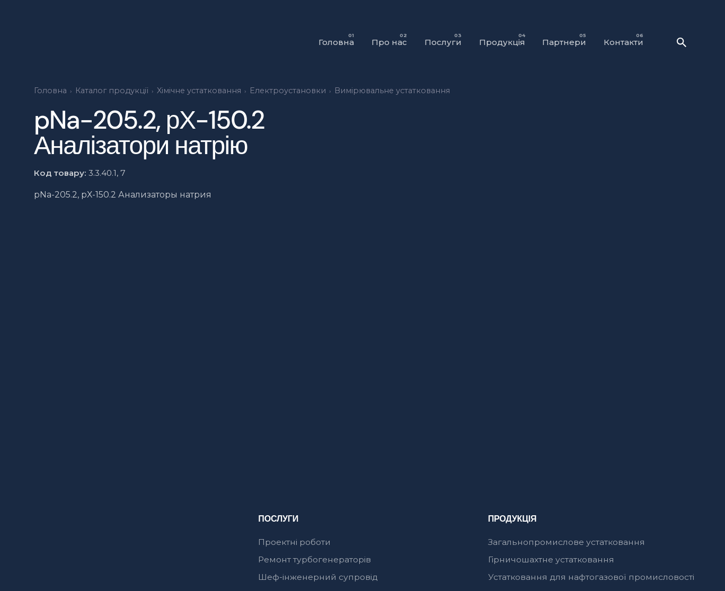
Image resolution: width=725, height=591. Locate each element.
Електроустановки (288, 90)
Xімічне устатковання (199, 90)
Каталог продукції (111, 90)
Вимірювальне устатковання (392, 90)
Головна (50, 90)
